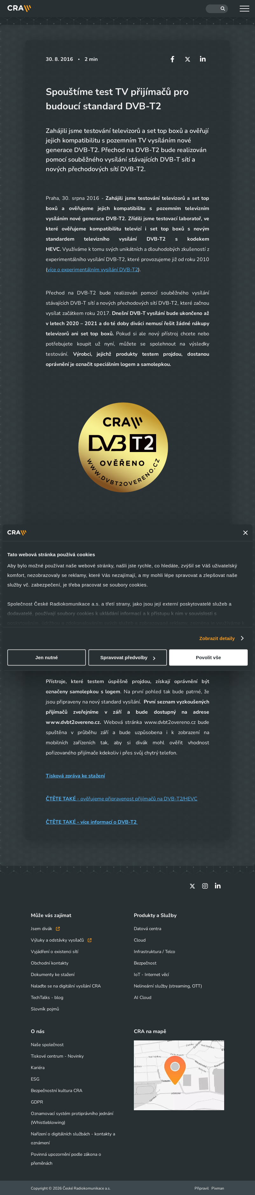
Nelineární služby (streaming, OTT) (168, 985)
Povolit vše (208, 657)
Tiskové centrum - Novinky (57, 1055)
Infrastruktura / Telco (154, 951)
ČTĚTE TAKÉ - (63, 821)
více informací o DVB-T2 (110, 821)
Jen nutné (46, 657)
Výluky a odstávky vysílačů (61, 939)
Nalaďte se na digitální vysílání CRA (66, 985)
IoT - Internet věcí (151, 974)
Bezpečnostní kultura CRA (56, 1090)
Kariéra (38, 1067)
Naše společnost (47, 1044)
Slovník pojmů (45, 1008)
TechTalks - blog (47, 997)
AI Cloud (142, 997)
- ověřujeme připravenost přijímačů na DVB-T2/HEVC (123, 798)
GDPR (37, 1101)
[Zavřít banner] (245, 532)
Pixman (217, 1187)
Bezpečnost (145, 962)
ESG (35, 1078)
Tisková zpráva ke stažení (76, 775)
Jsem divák (45, 928)
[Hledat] (217, 8)
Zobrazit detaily (217, 638)
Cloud (140, 939)
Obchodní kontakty (49, 962)
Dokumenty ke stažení (52, 974)
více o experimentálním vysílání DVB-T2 (93, 269)
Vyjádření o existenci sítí (54, 951)
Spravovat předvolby (127, 657)
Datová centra (147, 928)
